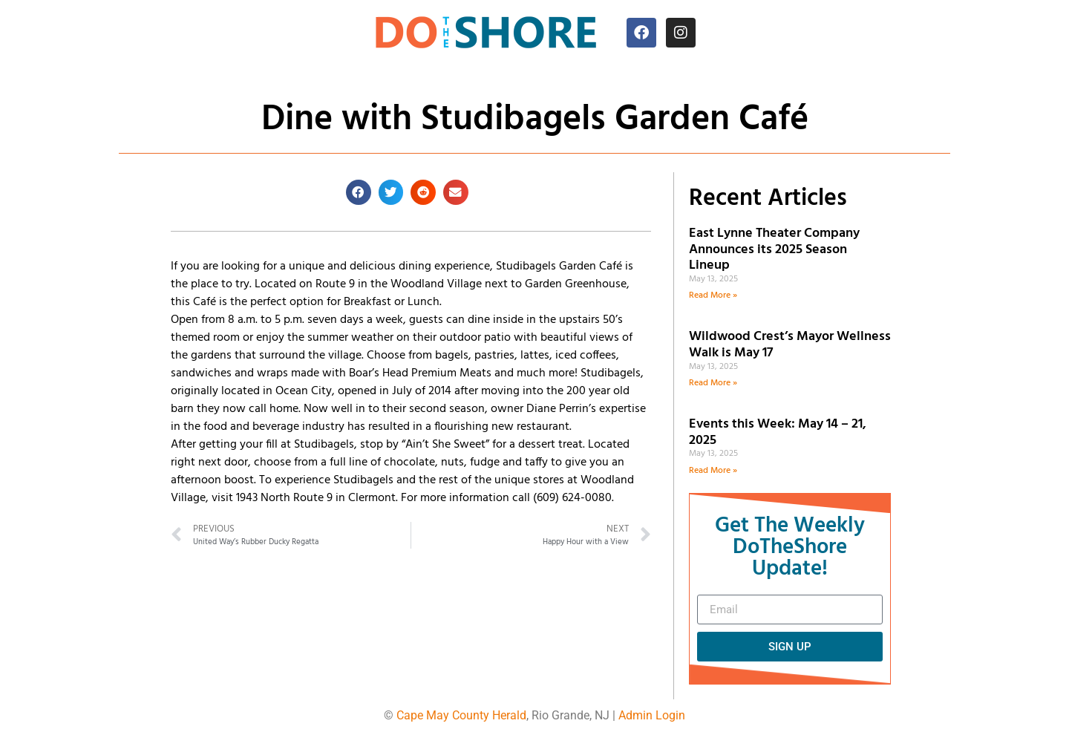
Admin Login (651, 715)
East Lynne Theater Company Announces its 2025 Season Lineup (774, 249)
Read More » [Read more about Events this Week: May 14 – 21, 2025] (713, 470)
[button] (358, 192)
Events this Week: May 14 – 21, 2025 (777, 432)
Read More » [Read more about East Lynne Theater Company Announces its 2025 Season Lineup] (713, 295)
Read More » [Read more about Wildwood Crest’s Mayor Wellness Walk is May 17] (713, 383)
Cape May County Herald (461, 715)
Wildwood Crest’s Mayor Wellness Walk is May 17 (790, 345)
